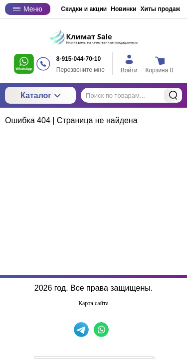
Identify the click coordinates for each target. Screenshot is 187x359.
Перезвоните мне (80, 69)
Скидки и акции (84, 8)
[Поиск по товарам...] (131, 95)
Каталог (40, 95)
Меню (27, 9)
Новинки (123, 8)
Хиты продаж (160, 8)
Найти (173, 95)
